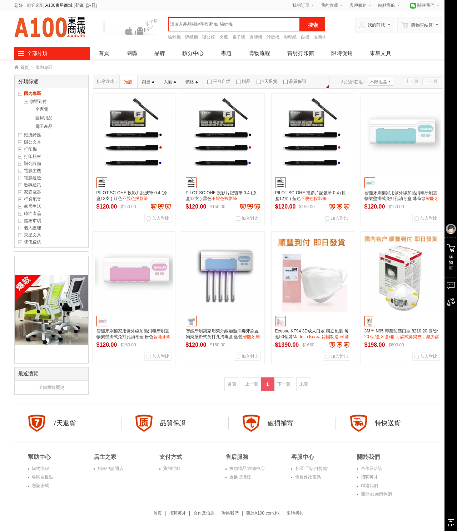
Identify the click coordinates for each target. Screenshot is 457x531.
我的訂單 (300, 5)
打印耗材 (32, 156)
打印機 (30, 149)
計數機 (273, 37)
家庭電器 (32, 192)
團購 (131, 53)
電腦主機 (32, 170)
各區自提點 (42, 477)
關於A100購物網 (376, 494)
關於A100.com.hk (262, 513)
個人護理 (32, 227)
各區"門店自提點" (311, 468)
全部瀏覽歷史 (51, 387)
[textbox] (234, 24)
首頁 (104, 53)
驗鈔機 (174, 37)
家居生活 (32, 206)
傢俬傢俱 (32, 242)
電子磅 (238, 37)
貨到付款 (171, 468)
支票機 (320, 37)
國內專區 (32, 93)
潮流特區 (32, 134)
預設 (128, 81)
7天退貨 (267, 81)
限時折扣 (295, 513)
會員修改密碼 (307, 477)
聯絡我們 (369, 485)
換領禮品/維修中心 (246, 468)
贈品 (243, 81)
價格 (191, 81)
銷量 (148, 81)
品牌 (159, 53)
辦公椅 (208, 37)
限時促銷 (342, 53)
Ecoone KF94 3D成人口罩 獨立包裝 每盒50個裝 (312, 337)
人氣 (170, 81)
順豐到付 (38, 101)
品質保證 (294, 81)
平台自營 (218, 81)
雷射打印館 (300, 53)
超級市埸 (32, 220)
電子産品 (44, 126)
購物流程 (259, 53)
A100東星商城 (59, 5)
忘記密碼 (40, 485)
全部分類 (37, 53)
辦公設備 (32, 163)
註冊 (91, 5)
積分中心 (193, 53)
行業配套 (32, 199)
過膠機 (255, 37)
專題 (226, 53)
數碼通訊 (32, 184)
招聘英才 (369, 477)
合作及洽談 (371, 468)
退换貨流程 (239, 477)
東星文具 (380, 53)
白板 (305, 37)
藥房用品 (44, 117)
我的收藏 (329, 5)
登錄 (79, 5)
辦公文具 (32, 142)
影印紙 (290, 37)
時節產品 (32, 213)
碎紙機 (191, 37)
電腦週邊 (32, 177)
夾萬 (223, 37)
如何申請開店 (109, 468)
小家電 (41, 109)
